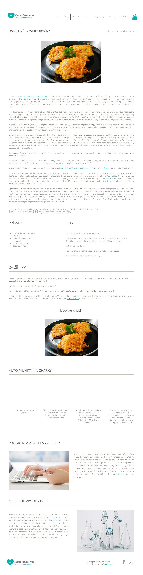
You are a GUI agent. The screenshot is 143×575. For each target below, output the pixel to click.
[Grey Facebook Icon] (124, 562)
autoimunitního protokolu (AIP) (34, 96)
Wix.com (109, 564)
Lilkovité (13, 135)
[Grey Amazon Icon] (131, 562)
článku (107, 168)
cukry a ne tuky (113, 178)
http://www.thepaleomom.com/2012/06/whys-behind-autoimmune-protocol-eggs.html (41, 213)
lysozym (39, 191)
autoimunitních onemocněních (74, 168)
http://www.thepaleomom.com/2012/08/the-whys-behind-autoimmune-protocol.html (40, 211)
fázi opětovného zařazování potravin (106, 191)
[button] (134, 17)
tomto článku (73, 298)
